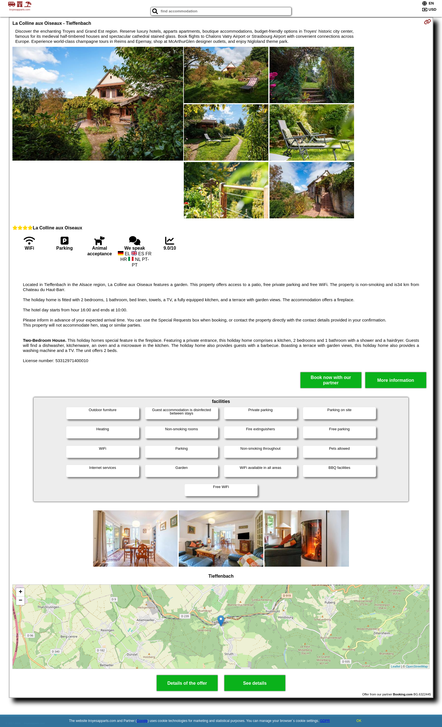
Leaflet (395, 666)
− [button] (20, 601)
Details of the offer (187, 683)
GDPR (325, 721)
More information (395, 380)
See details (255, 683)
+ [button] (20, 592)
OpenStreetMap (417, 666)
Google (142, 721)
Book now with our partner (331, 380)
